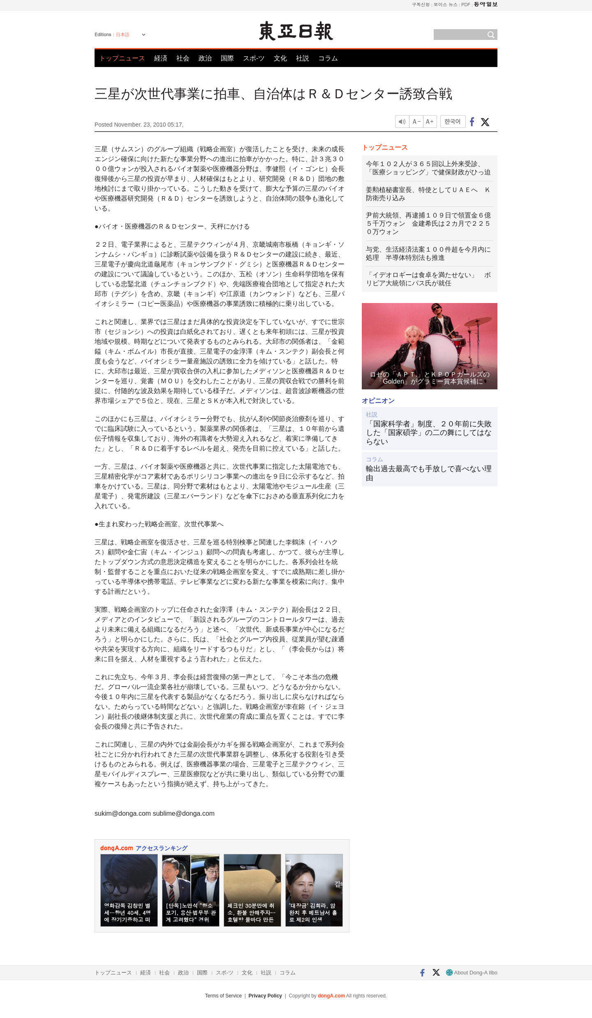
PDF (465, 4)
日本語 (123, 34)
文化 (280, 58)
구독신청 (421, 4)
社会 (183, 58)
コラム (328, 58)
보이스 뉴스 (446, 4)
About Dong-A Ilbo (471, 972)
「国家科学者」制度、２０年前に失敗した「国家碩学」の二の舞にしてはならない (429, 433)
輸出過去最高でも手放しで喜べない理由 (429, 473)
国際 (227, 58)
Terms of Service (223, 996)
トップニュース (122, 58)
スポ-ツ (254, 58)
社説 (302, 58)
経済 (160, 58)
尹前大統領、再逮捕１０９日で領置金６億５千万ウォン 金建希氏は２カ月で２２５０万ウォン (428, 223)
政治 (205, 58)
